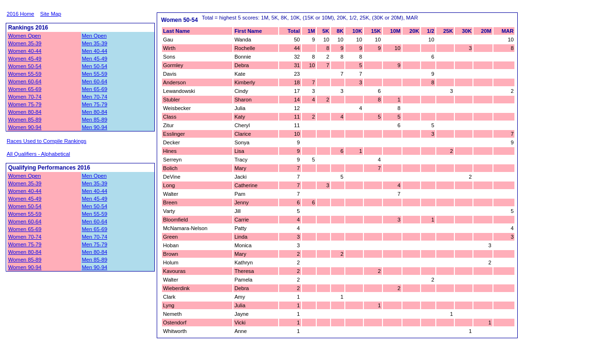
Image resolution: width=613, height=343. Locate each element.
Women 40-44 (24, 51)
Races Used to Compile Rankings (46, 141)
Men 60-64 (95, 81)
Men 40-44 (95, 51)
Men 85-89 (95, 119)
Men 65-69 (95, 89)
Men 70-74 (95, 97)
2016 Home (20, 14)
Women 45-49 (24, 58)
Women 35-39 (24, 43)
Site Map (50, 14)
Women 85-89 (24, 119)
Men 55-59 (95, 74)
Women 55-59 (24, 74)
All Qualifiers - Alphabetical (38, 154)
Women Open (24, 36)
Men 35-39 (95, 43)
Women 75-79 (24, 104)
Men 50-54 (95, 66)
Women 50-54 (24, 66)
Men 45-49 (95, 58)
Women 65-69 (24, 89)
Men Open (94, 36)
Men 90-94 (95, 127)
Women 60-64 (24, 81)
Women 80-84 (24, 112)
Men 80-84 (95, 112)
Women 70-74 (24, 97)
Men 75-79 (95, 104)
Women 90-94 (24, 127)
